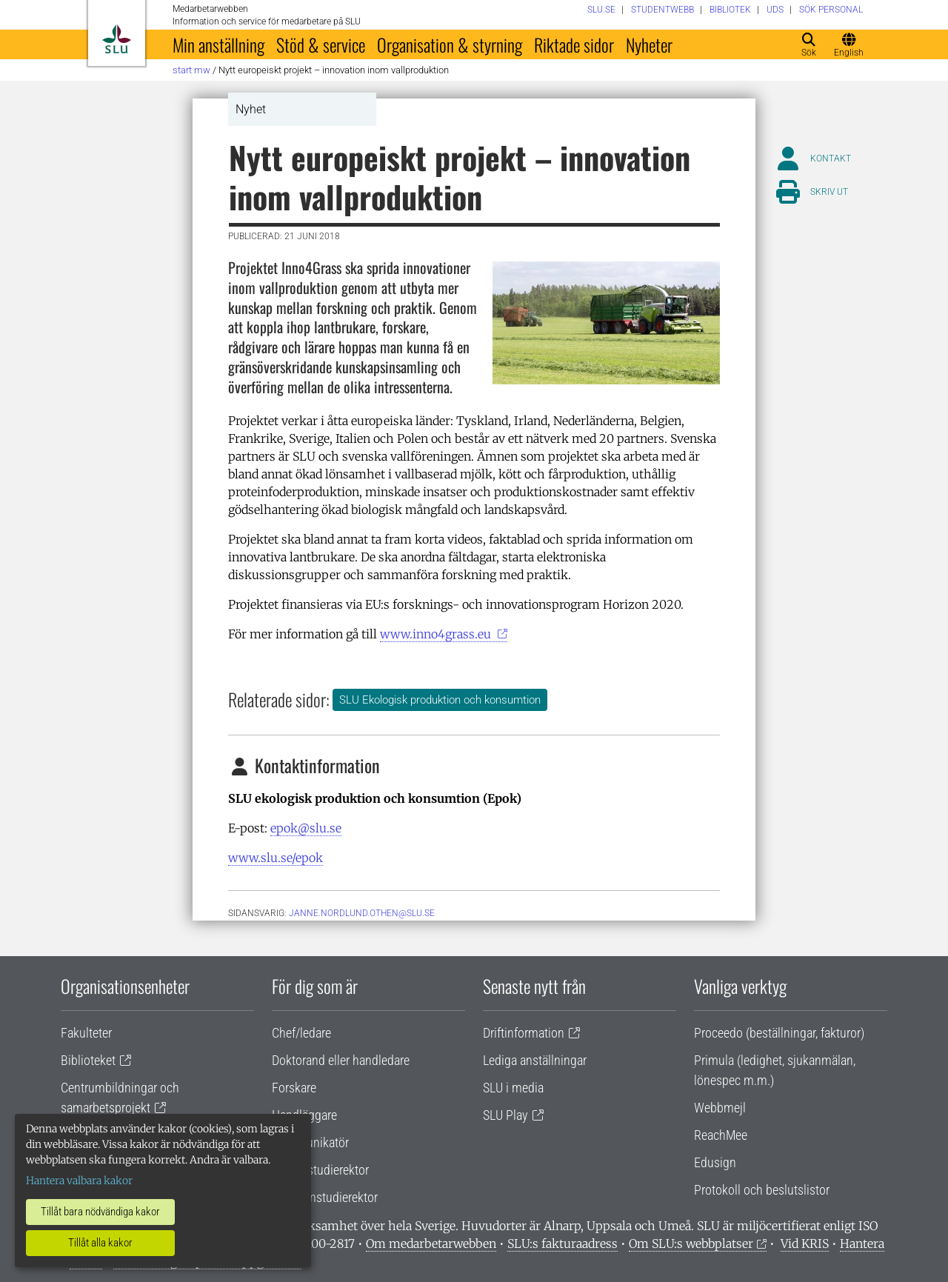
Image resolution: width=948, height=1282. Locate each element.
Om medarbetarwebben (431, 1243)
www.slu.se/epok (275, 857)
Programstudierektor (325, 1197)
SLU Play (505, 1115)
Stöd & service (320, 44)
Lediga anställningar (535, 1060)
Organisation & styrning (449, 44)
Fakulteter (86, 1033)
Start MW (191, 70)
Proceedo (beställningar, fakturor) (779, 1033)
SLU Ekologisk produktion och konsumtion (440, 700)
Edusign (715, 1162)
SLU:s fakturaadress (562, 1243)
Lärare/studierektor (320, 1170)
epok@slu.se (305, 828)
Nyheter (649, 44)
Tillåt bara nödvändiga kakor (100, 1211)
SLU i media (513, 1087)
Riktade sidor (574, 44)
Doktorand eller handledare (341, 1060)
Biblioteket (88, 1060)
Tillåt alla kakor (100, 1242)
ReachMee (720, 1135)
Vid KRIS (805, 1243)
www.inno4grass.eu (437, 634)
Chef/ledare (301, 1033)
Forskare (294, 1087)
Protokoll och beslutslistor (762, 1190)
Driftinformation (523, 1033)
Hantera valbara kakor (79, 1180)
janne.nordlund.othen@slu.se (362, 913)
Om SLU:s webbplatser (691, 1243)
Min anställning (218, 44)
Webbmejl (720, 1107)
